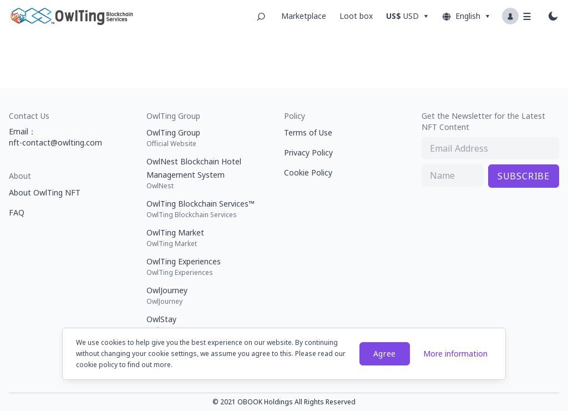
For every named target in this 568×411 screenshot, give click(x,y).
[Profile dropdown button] (517, 16)
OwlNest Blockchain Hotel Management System (204, 173)
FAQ (16, 212)
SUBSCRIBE (524, 176)
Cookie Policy (308, 172)
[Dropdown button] (409, 16)
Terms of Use (308, 132)
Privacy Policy (308, 152)
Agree (385, 353)
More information (455, 353)
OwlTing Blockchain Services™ (204, 208)
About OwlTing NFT (44, 192)
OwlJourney (204, 295)
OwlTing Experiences (204, 266)
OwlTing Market (204, 237)
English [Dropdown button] (466, 16)
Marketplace (303, 16)
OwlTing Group (204, 137)
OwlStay (204, 324)
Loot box (356, 16)
